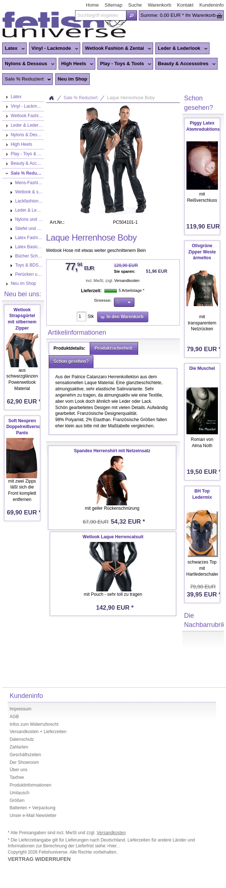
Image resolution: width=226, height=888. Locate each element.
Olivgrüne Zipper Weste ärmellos (202, 252)
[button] (131, 15)
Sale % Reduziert (26, 79)
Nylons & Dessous (28, 64)
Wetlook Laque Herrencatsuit (113, 536)
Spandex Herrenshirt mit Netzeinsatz (112, 450)
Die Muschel (202, 368)
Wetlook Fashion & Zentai (116, 48)
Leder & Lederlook (181, 48)
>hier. (113, 845)
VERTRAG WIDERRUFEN (39, 859)
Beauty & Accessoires (185, 64)
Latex (13, 48)
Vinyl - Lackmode (53, 48)
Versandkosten (127, 281)
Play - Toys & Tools (124, 64)
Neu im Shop (73, 79)
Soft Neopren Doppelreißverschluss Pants (29, 427)
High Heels (76, 64)
